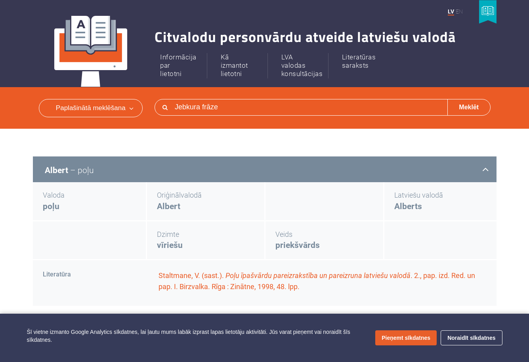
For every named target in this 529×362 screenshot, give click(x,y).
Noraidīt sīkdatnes (471, 338)
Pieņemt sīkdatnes (406, 338)
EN (459, 11)
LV (451, 11)
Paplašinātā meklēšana (95, 108)
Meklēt (469, 107)
